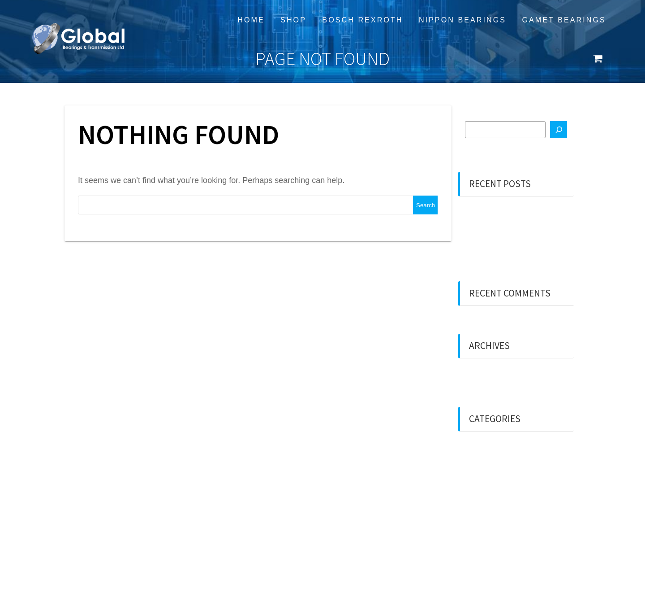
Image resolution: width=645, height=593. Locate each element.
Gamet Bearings (564, 20)
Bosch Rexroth (362, 20)
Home (251, 20)
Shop (293, 20)
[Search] (558, 129)
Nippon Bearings (462, 20)
